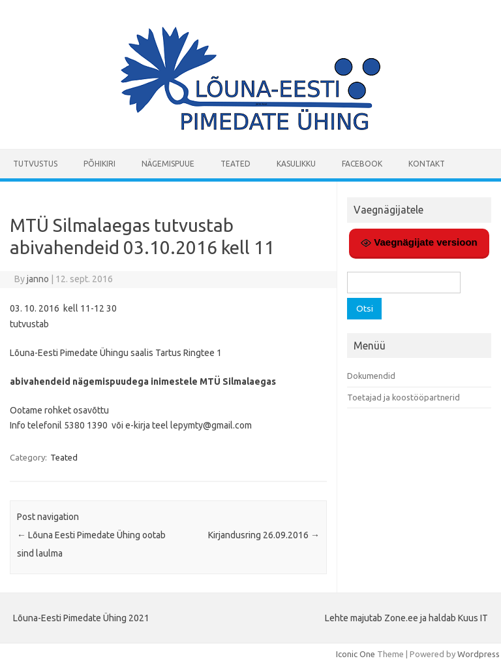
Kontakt (426, 163)
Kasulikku (296, 163)
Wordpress (478, 653)
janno (38, 279)
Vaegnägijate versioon (419, 242)
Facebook (362, 163)
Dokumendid (371, 375)
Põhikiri (99, 163)
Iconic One (355, 653)
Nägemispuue (168, 163)
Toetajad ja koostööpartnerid (403, 397)
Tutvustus (35, 163)
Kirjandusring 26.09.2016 (264, 535)
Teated (235, 163)
